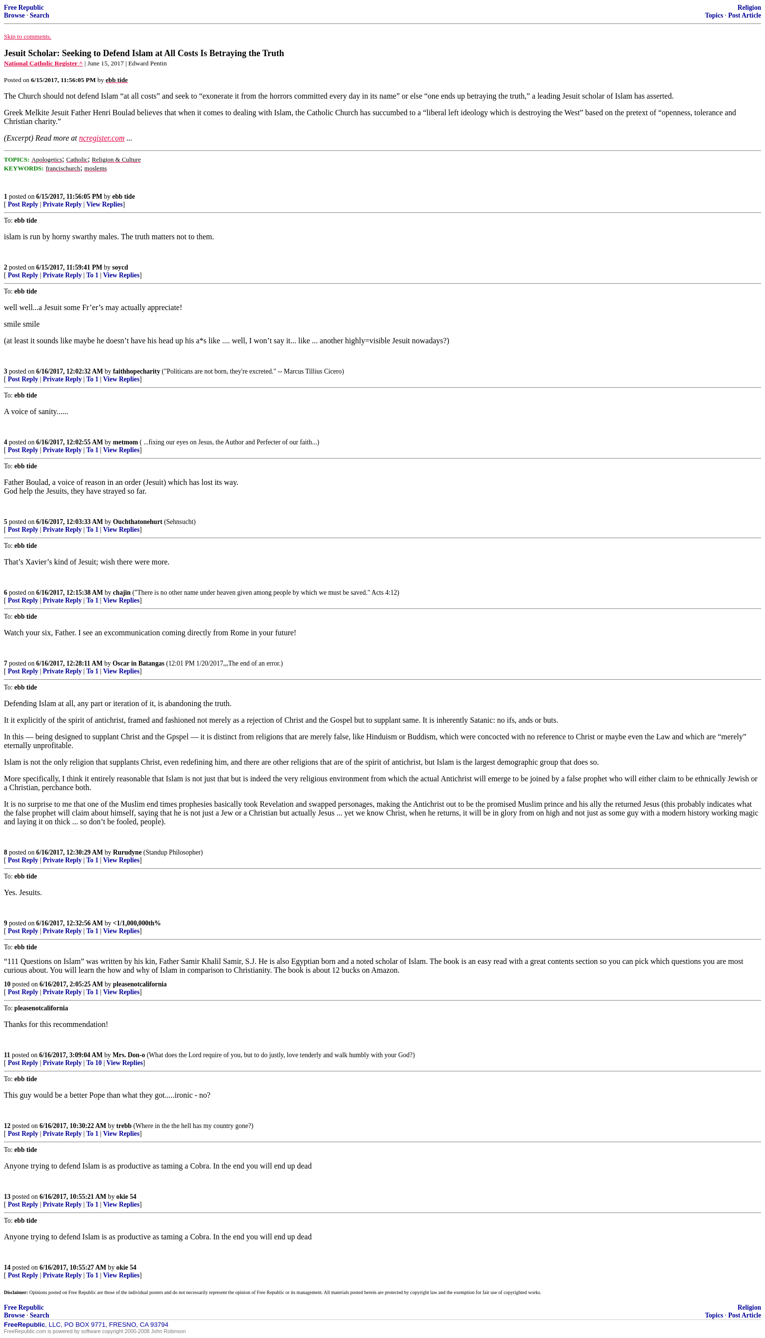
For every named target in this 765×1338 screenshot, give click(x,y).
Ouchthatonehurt (137, 521)
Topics (714, 15)
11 (7, 1055)
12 (7, 1125)
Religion (749, 7)
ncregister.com (101, 138)
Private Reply (62, 204)
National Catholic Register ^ (43, 63)
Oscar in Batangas (138, 663)
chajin (122, 592)
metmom (125, 442)
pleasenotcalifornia (140, 984)
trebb (123, 1125)
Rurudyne (127, 852)
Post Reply (23, 204)
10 (7, 984)
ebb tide (123, 196)
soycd (120, 267)
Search (39, 15)
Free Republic (24, 7)
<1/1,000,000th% (137, 923)
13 (7, 1196)
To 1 (92, 275)
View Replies (104, 204)
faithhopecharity (137, 371)
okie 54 (126, 1196)
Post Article (744, 15)
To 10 (94, 1062)
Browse (14, 15)
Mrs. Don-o (129, 1055)
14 (7, 1267)
